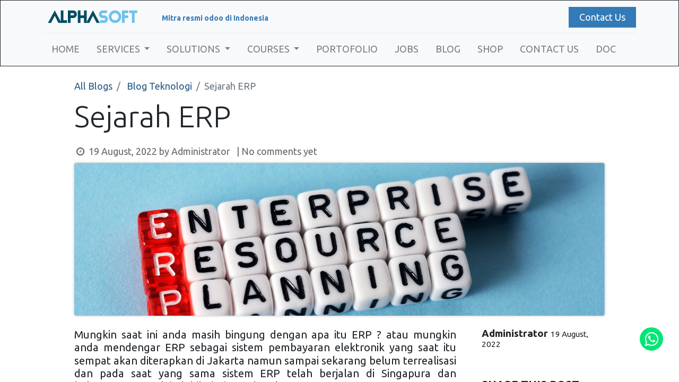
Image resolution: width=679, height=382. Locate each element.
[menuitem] (67, 49)
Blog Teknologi (159, 86)
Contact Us (600, 17)
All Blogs (93, 86)
